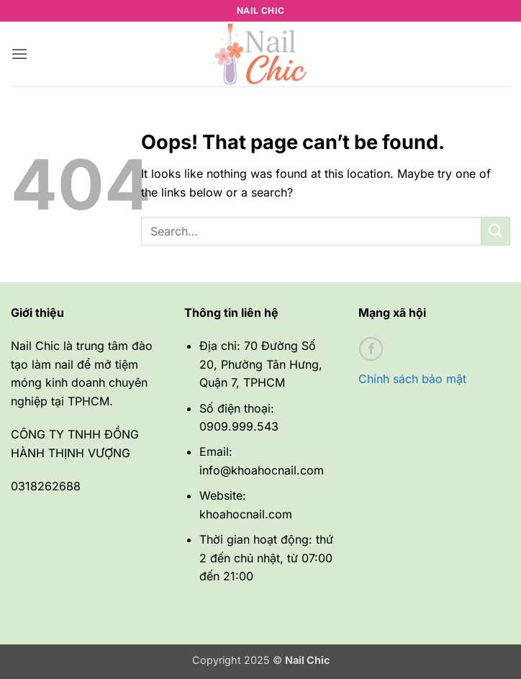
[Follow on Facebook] (371, 349)
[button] (19, 53)
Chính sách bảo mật (412, 379)
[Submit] (495, 231)
